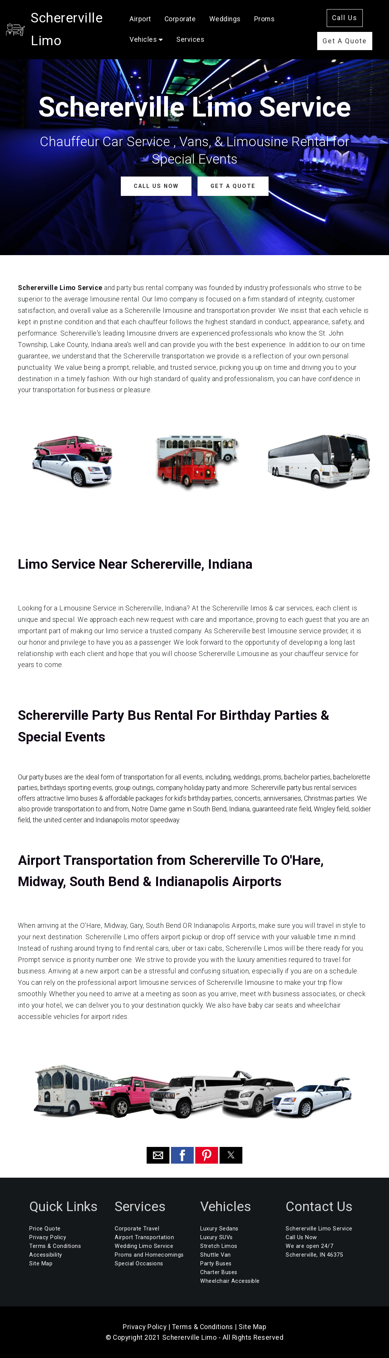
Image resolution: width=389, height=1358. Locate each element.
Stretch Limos (218, 1246)
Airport (154, 15)
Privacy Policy (47, 1237)
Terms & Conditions (55, 1246)
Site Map (40, 1263)
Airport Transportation (144, 1237)
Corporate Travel (137, 1229)
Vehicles (157, 35)
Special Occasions (139, 1263)
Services (204, 35)
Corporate (194, 15)
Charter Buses (218, 1272)
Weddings (239, 15)
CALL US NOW (156, 186)
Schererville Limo (84, 25)
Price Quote (45, 1229)
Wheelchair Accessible (230, 1281)
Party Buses (216, 1263)
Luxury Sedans (219, 1229)
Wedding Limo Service (144, 1246)
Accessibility (45, 1255)
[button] (158, 1155)
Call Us (346, 14)
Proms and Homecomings (149, 1255)
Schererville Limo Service (319, 1229)
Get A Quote (346, 37)
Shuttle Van (215, 1255)
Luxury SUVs (216, 1237)
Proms (278, 15)
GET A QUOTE (232, 186)
